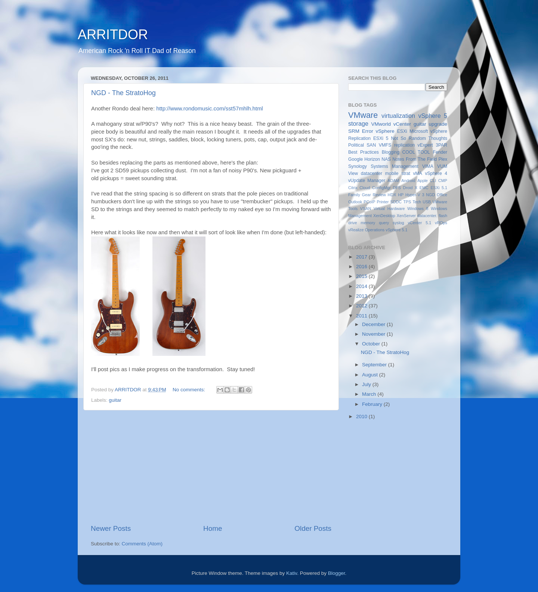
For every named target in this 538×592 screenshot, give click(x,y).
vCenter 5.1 (419, 222)
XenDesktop (384, 215)
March (369, 394)
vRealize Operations (366, 230)
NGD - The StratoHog (123, 93)
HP (401, 194)
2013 (362, 296)
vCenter (402, 124)
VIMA (427, 166)
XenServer (406, 215)
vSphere (385, 131)
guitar (115, 400)
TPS (407, 202)
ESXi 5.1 (438, 187)
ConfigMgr (381, 187)
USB (427, 202)
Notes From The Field (414, 159)
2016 (362, 266)
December (374, 324)
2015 (362, 276)
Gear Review (374, 194)
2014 (362, 286)
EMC (424, 187)
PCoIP (369, 202)
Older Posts (312, 528)
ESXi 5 (381, 138)
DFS (397, 187)
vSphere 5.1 (396, 230)
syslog (398, 222)
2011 (362, 316)
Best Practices (363, 152)
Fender (440, 152)
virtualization (398, 115)
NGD (430, 194)
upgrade (438, 124)
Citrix (353, 187)
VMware (363, 115)
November (374, 334)
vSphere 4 (436, 173)
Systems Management (394, 166)
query (384, 222)
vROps (441, 222)
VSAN (365, 208)
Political (356, 145)
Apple (422, 180)
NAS (386, 159)
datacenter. (427, 215)
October (371, 344)
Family (354, 194)
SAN (371, 145)
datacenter (371, 173)
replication (404, 145)
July (367, 384)
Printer (383, 202)
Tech (416, 202)
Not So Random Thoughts (419, 138)
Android (408, 180)
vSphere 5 (432, 115)
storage (358, 123)
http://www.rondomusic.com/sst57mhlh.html (209, 109)
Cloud (364, 187)
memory (368, 222)
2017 (362, 257)
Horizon (372, 159)
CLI (433, 180)
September (375, 364)
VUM (442, 166)
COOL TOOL (416, 152)
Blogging (390, 152)
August (370, 375)
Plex (442, 159)
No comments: (190, 389)
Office (442, 194)
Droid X (410, 187)
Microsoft (418, 131)
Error (367, 131)
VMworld (381, 124)
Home (212, 528)
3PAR (441, 145)
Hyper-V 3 (414, 194)
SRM (353, 131)
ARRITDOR (113, 34)
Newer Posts (111, 528)
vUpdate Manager (366, 180)
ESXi (402, 131)
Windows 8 (417, 208)
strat (405, 173)
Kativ (291, 573)
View (353, 173)
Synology (357, 166)
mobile (392, 173)
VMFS (385, 145)
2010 (362, 416)
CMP (442, 180)
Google (355, 159)
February (373, 404)
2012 (362, 305)
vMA (417, 173)
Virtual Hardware (389, 208)
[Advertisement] (211, 467)
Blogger (336, 573)
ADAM (393, 180)
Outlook (355, 202)
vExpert (425, 145)
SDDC (396, 202)
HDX (392, 194)
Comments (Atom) (142, 543)
